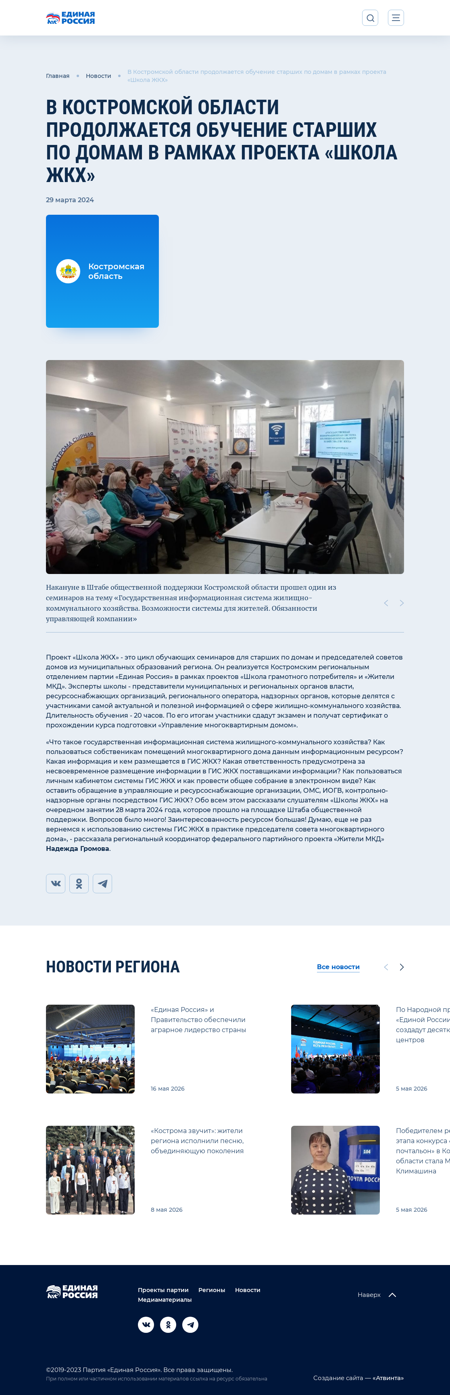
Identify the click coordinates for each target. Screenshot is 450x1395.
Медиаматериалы (165, 1299)
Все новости (338, 967)
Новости (98, 76)
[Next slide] (402, 603)
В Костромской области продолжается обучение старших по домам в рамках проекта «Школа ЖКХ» (256, 76)
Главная (58, 76)
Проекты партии (163, 1290)
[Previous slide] (386, 603)
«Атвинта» (387, 1378)
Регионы (211, 1290)
